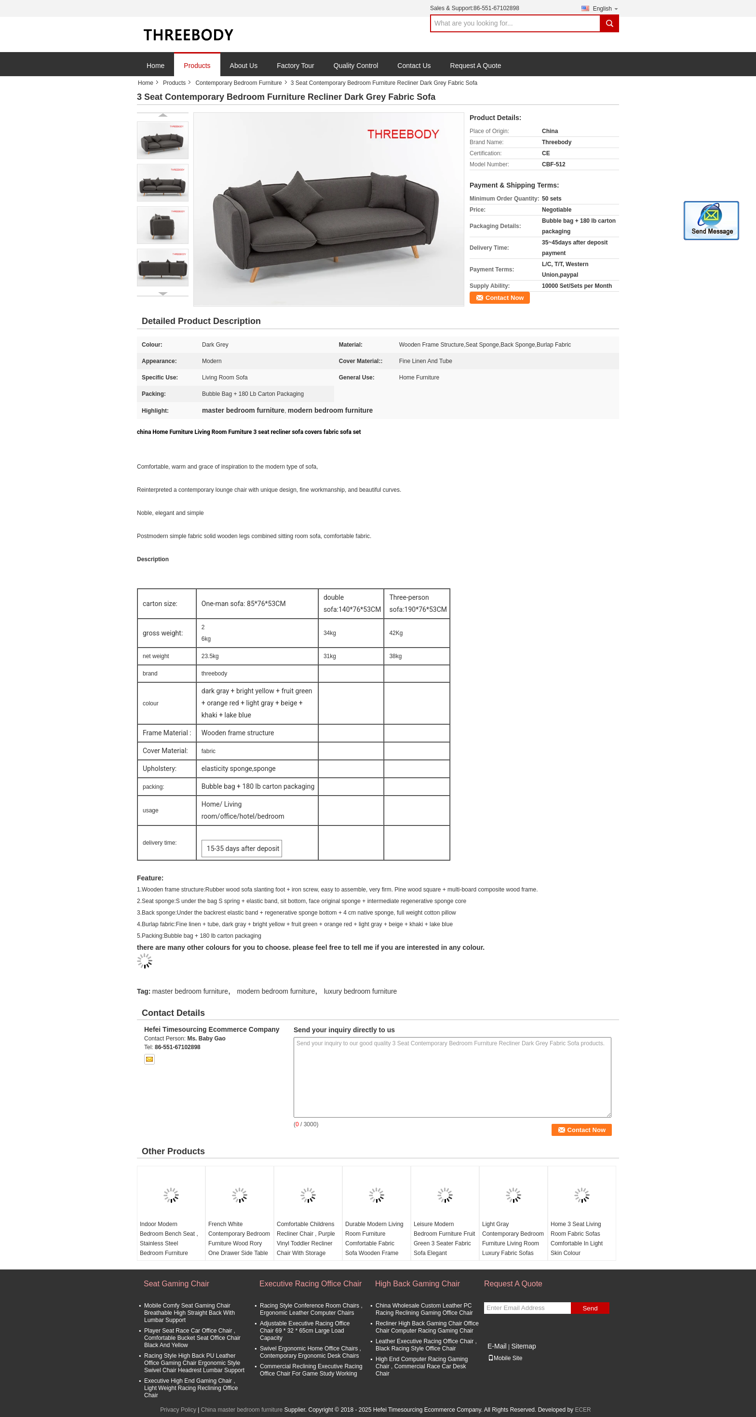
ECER (583, 1409)
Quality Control (356, 65)
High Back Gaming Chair (417, 1284)
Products (197, 65)
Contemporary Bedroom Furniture (238, 83)
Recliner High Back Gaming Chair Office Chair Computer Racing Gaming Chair (427, 1327)
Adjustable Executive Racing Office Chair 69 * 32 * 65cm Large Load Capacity (305, 1330)
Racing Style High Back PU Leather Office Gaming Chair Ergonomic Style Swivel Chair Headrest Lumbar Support (194, 1363)
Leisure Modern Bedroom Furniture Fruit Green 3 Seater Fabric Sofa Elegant (444, 1238)
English (606, 8)
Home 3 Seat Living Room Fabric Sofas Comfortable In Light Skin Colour (577, 1238)
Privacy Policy (178, 1409)
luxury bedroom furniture (360, 991)
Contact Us (414, 65)
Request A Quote (475, 65)
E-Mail (497, 1346)
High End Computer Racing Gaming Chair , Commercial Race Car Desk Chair (422, 1366)
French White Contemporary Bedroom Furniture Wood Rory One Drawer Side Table (239, 1238)
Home (155, 65)
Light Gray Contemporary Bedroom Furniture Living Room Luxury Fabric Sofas (513, 1238)
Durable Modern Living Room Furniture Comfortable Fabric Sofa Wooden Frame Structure (374, 1243)
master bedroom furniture (190, 991)
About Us (244, 65)
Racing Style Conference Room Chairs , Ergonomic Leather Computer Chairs (311, 1309)
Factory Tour (295, 65)
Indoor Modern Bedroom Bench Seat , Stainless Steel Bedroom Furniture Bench (169, 1243)
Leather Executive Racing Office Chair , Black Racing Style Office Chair (426, 1345)
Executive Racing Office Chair (310, 1284)
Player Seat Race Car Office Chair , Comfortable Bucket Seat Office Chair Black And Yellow (192, 1338)
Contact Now (505, 297)
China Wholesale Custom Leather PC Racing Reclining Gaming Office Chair (424, 1309)
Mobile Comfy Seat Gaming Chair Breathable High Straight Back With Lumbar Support (189, 1312)
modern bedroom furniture (276, 991)
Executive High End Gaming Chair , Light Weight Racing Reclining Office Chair (191, 1388)
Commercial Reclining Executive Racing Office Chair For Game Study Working (311, 1370)
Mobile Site (505, 1358)
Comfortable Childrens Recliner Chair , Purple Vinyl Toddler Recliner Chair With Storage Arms (306, 1243)
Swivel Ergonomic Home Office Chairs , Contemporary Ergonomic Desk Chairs (310, 1352)
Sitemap (523, 1346)
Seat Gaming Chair (176, 1284)
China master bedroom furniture (242, 1409)
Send (589, 1308)
